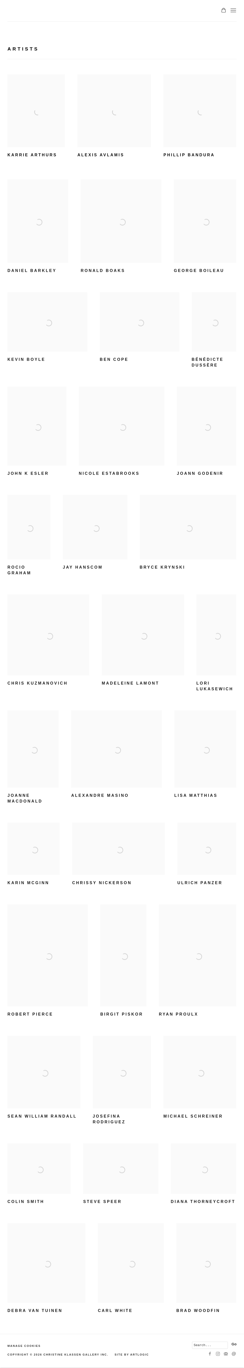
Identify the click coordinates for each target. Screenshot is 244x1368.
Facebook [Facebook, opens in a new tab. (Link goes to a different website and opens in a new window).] (210, 1354)
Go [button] (234, 1344)
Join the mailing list (226, 1354)
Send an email (234, 1354)
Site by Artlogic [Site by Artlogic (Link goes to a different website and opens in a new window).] (132, 1354)
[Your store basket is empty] (224, 10)
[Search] (210, 1345)
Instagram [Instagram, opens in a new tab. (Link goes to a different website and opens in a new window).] (218, 1354)
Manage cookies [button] (24, 1345)
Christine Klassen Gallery (62, 10)
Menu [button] (233, 10)
